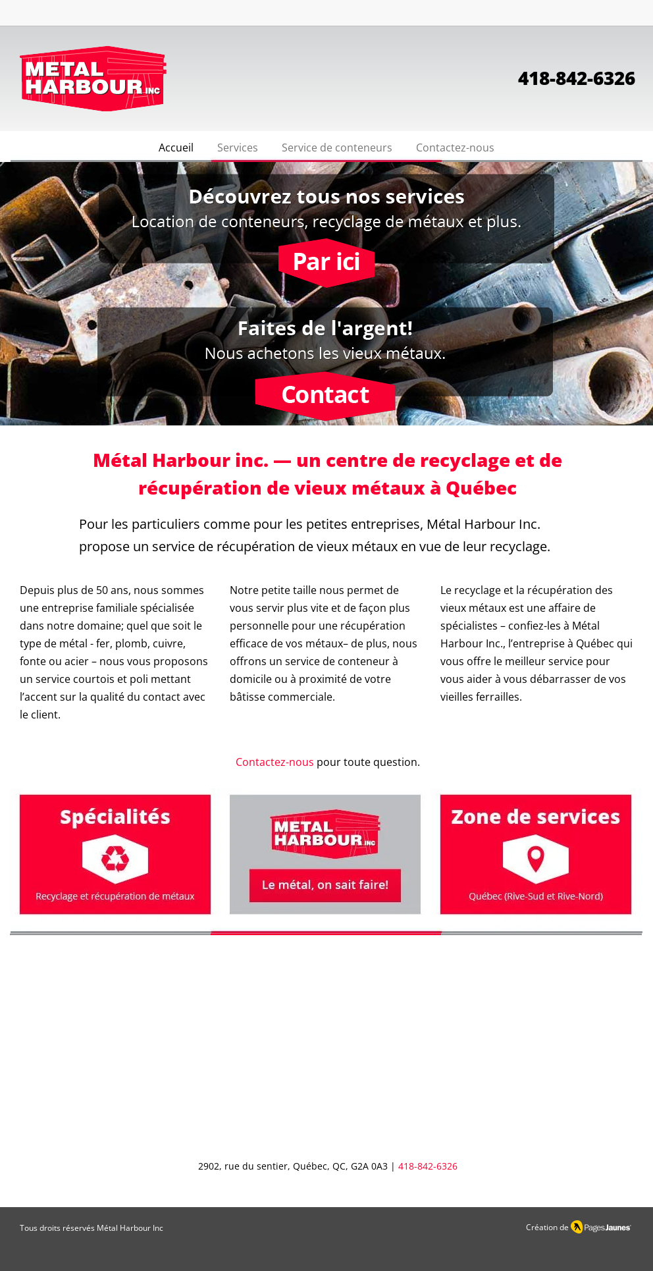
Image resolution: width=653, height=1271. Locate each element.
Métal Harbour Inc (130, 1227)
